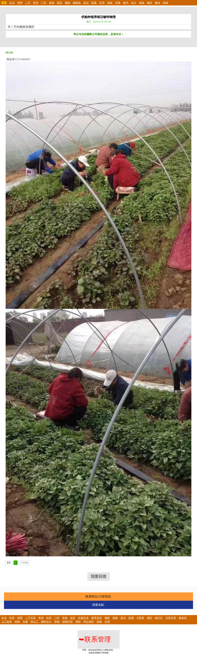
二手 (27, 2)
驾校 (78, 621)
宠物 (57, 621)
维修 (115, 617)
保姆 (165, 2)
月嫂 (25, 621)
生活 (12, 2)
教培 (157, 2)
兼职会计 (46, 621)
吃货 (12, 617)
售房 (35, 2)
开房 (102, 2)
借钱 (141, 2)
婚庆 (149, 2)
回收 (109, 2)
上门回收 (6, 621)
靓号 (125, 2)
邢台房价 (88, 621)
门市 (43, 2)
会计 (133, 2)
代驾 (107, 621)
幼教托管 (67, 621)
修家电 (77, 2)
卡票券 (140, 617)
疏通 (94, 2)
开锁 (117, 2)
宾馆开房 (170, 617)
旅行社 (159, 617)
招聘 (19, 2)
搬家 (67, 2)
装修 (51, 2)
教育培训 (96, 617)
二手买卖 (30, 617)
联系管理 (95, 639)
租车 (59, 2)
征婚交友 (83, 617)
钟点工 (34, 621)
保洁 (86, 2)
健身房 (183, 617)
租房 (49, 617)
